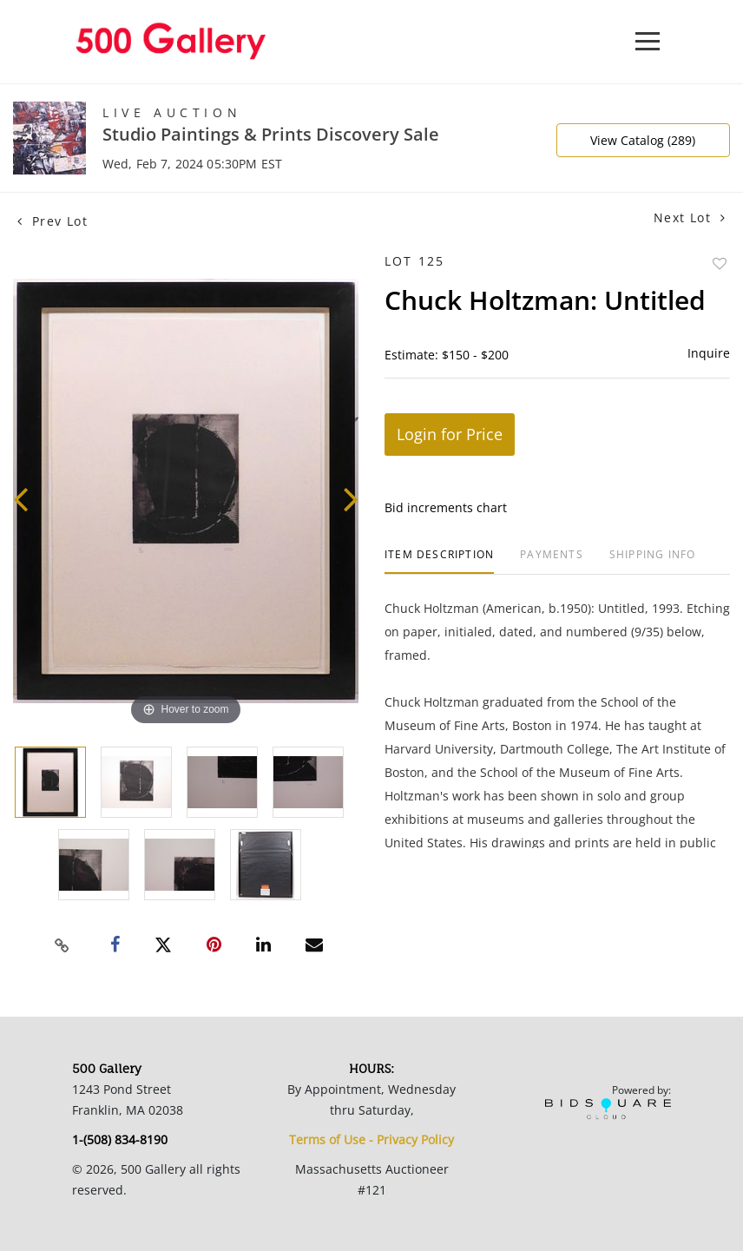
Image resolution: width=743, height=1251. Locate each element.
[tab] (439, 561)
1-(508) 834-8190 (120, 1139)
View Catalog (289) (642, 140)
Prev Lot (52, 221)
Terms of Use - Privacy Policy (371, 1139)
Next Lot (690, 217)
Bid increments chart (446, 507)
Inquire (708, 353)
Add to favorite (719, 263)
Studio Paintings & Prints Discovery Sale (270, 134)
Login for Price (450, 434)
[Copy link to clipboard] (62, 945)
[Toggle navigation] (647, 41)
